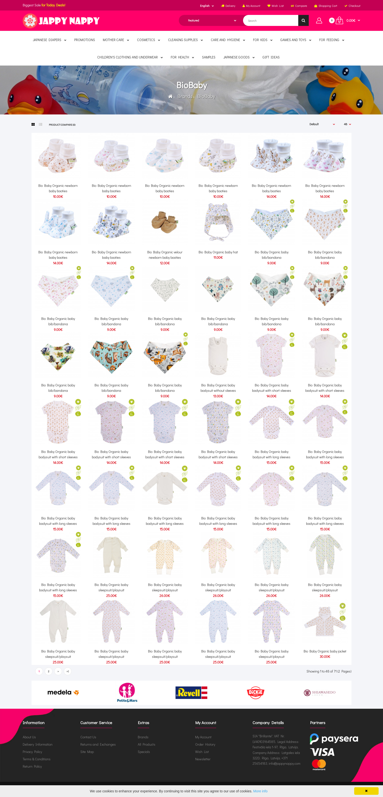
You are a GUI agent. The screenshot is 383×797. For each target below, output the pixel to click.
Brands (184, 96)
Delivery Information (38, 744)
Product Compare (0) (62, 124)
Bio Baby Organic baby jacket (325, 651)
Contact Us (88, 737)
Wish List (202, 751)
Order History (205, 744)
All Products (146, 744)
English (205, 6)
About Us (29, 737)
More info (260, 791)
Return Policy (32, 766)
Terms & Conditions (37, 759)
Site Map (87, 751)
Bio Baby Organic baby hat (218, 252)
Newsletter (203, 759)
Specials (144, 751)
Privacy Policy (32, 751)
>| (67, 671)
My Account (203, 737)
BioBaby (205, 96)
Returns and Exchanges (98, 744)
